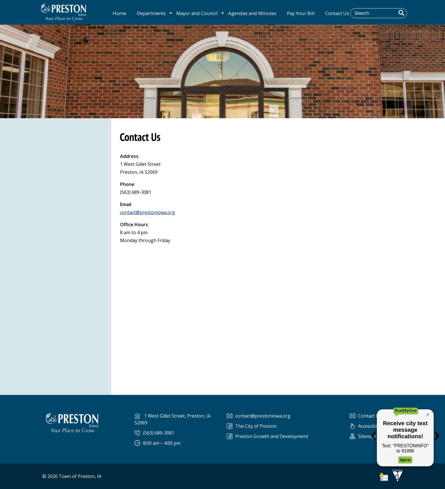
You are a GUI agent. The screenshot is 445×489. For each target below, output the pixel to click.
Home (119, 13)
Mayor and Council (197, 13)
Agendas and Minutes (252, 13)
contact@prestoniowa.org (147, 212)
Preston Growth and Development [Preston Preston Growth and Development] (271, 436)
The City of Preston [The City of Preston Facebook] (256, 426)
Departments (151, 13)
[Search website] (382, 13)
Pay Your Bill (301, 13)
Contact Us (337, 13)
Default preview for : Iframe (278, 312)
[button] (401, 13)
